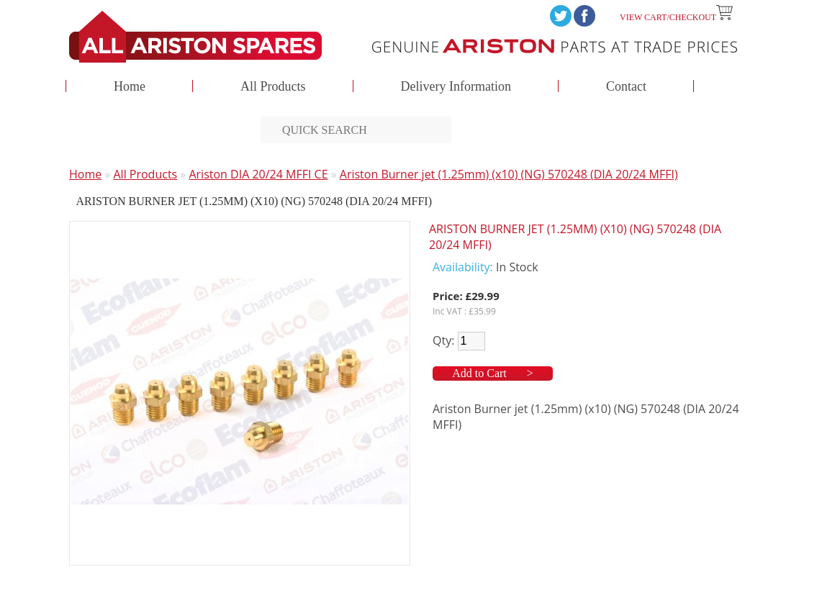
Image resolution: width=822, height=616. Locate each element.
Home (129, 87)
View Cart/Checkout (676, 17)
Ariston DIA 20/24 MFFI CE (258, 174)
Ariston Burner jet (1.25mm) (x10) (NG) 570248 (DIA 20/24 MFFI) (509, 174)
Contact (626, 87)
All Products (273, 87)
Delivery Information (456, 87)
